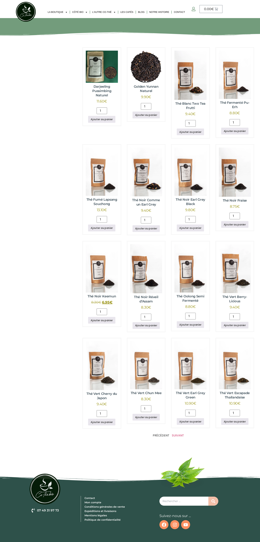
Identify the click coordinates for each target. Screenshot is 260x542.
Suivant (178, 435)
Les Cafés (126, 12)
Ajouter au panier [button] (102, 119)
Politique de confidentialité (102, 519)
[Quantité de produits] (102, 110)
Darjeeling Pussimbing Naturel (101, 91)
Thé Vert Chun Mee (146, 393)
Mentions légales (95, 515)
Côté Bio (80, 12)
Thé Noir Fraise (235, 200)
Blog (141, 12)
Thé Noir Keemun (102, 296)
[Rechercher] (213, 501)
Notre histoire (159, 12)
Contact (179, 12)
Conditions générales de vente (104, 506)
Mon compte (92, 502)
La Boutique (58, 12)
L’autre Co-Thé (104, 12)
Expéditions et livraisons (100, 511)
